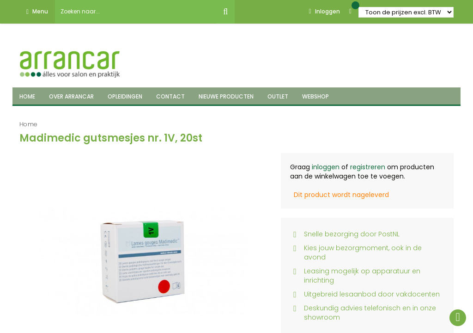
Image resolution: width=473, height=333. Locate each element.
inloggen (326, 167)
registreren (367, 167)
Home (28, 124)
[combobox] (136, 11)
